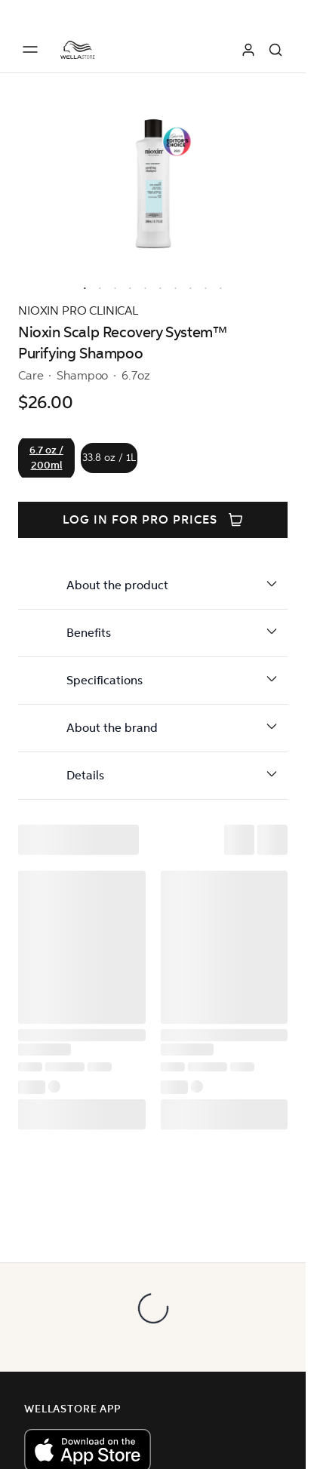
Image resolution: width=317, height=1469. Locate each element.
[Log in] (248, 50)
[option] (81, 285)
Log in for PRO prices (152, 519)
